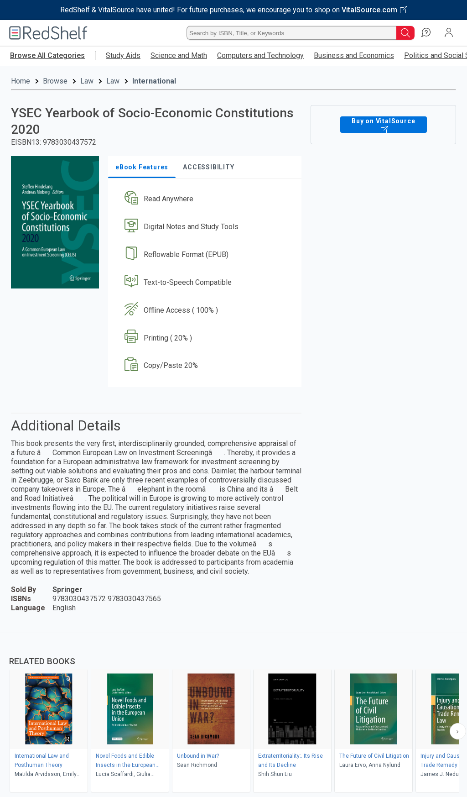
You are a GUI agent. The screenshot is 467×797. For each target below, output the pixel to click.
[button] (204, 199)
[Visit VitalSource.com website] (233, 10)
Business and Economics (354, 55)
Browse (55, 81)
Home (20, 81)
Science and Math (178, 55)
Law (86, 81)
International (154, 81)
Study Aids (123, 55)
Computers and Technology (260, 55)
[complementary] (233, 714)
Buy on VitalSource (383, 124)
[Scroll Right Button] (458, 731)
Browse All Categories (47, 55)
